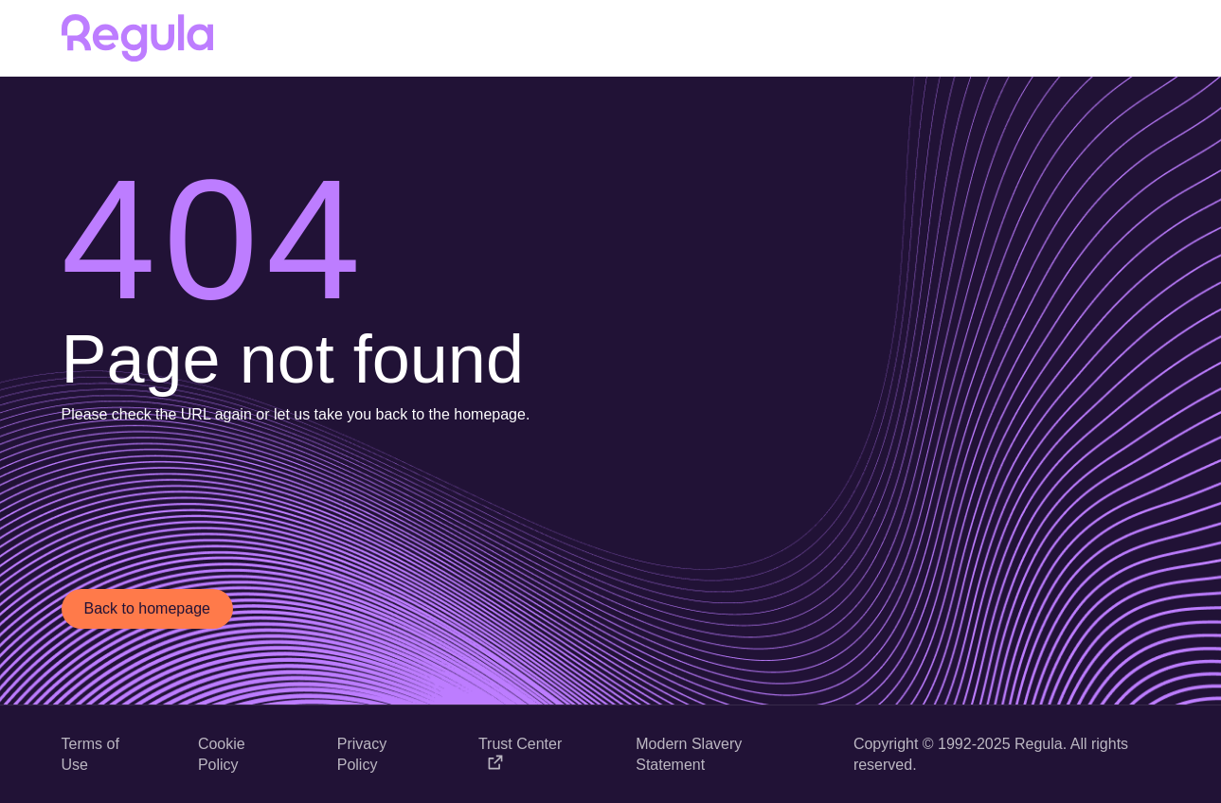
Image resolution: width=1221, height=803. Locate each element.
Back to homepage (147, 608)
